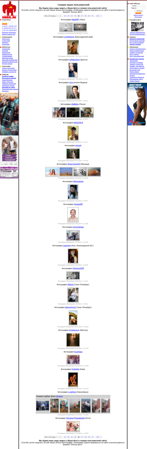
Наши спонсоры (7, 82)
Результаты (6, 39)
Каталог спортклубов (9, 70)
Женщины (12, 32)
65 (75, 16)
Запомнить (139, 11)
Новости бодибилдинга (138, 49)
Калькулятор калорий (137, 41)
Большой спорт (135, 70)
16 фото (59, 396)
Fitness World (134, 72)
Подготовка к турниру (137, 68)
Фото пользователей (137, 56)
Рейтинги (5, 42)
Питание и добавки (136, 62)
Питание (5, 51)
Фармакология (7, 54)
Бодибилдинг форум (137, 59)
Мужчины (5, 32)
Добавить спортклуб (9, 72)
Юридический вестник (9, 62)
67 (82, 16)
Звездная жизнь (7, 58)
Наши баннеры (7, 80)
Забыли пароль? (138, 15)
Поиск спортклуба (8, 68)
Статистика (6, 41)
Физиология (6, 52)
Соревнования (7, 56)
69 (89, 16)
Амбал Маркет (135, 81)
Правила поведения (9, 84)
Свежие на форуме (136, 52)
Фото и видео (134, 54)
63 (68, 16)
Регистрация (138, 17)
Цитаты (132, 75)
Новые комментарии (137, 51)
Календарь (6, 44)
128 (97, 16)
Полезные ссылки (8, 85)
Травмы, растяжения (137, 66)
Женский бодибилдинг (10, 60)
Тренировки (6, 49)
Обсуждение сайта (136, 79)
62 (65, 16)
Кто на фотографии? (137, 42)
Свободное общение (137, 77)
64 (72, 16)
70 (92, 16)
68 (85, 16)
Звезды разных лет (8, 34)
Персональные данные (10, 89)
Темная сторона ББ (136, 64)
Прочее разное (7, 64)
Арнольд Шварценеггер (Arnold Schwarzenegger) (137, 28)
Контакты (5, 91)
